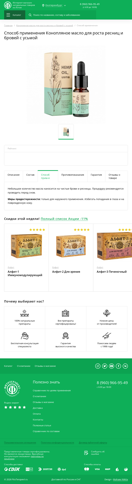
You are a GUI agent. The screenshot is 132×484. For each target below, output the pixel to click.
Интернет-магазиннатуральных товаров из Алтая (24, 5)
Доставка (38, 408)
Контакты (38, 419)
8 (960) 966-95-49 (90, 4)
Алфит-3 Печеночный (112, 272)
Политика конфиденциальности (57, 442)
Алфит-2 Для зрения (66, 272)
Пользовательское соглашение (20, 442)
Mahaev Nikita (120, 479)
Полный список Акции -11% (64, 219)
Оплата (37, 413)
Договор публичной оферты (93, 442)
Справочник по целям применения (52, 390)
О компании (23, 365)
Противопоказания (72, 174)
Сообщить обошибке (97, 452)
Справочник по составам (46, 431)
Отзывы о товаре (114, 176)
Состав (30, 174)
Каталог (8, 365)
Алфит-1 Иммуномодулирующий (25, 273)
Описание (14, 174)
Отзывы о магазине (45, 365)
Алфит (11, 267)
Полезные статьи (42, 425)
